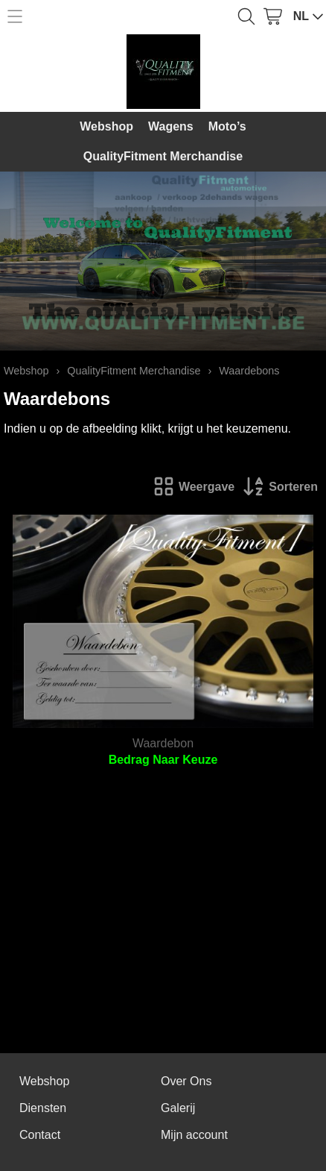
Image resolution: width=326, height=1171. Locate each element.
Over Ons (186, 1081)
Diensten (42, 1108)
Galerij (178, 1108)
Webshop (106, 126)
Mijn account (194, 1134)
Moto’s (227, 126)
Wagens (171, 126)
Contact (39, 1134)
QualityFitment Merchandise (163, 156)
